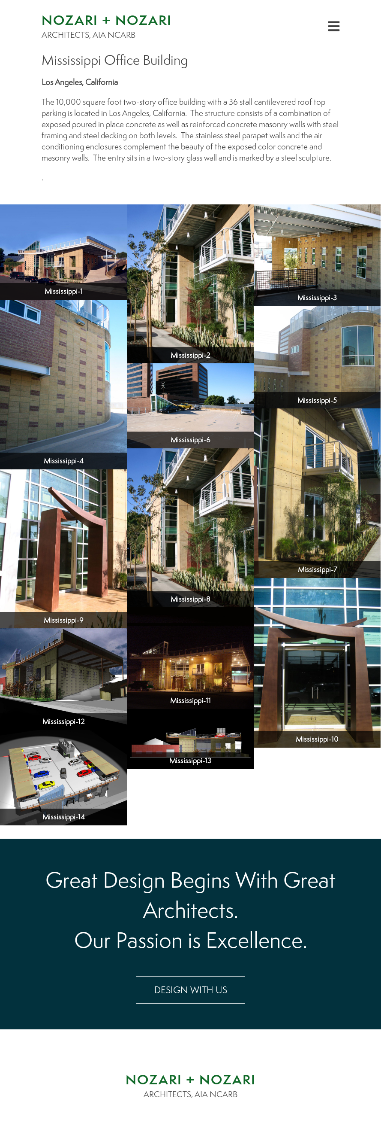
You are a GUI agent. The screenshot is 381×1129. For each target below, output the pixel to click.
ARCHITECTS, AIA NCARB (190, 1094)
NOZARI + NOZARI (191, 1080)
